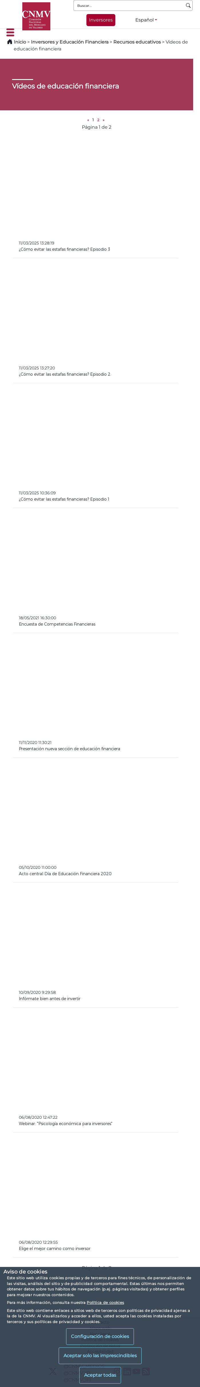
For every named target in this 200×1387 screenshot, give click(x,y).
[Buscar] (188, 5)
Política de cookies (105, 1302)
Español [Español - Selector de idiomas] (144, 20)
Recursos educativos (137, 42)
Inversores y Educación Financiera (69, 42)
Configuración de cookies (100, 1336)
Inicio (20, 42)
